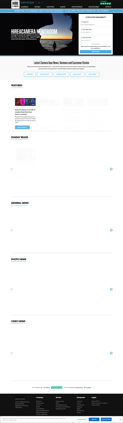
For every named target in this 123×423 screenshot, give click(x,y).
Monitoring (80, 410)
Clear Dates (96, 44)
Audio (79, 408)
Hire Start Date (86, 29)
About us (39, 401)
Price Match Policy (61, 405)
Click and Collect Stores (63, 407)
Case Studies (40, 408)
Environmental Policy (42, 410)
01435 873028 (27, 3)
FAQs (57, 403)
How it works (60, 401)
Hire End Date (86, 37)
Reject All (94, 419)
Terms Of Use (96, 401)
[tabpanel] (61, 34)
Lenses (79, 403)
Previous (11, 169)
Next (111, 169)
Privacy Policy (96, 405)
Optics (79, 412)
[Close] (120, 419)
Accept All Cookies (106, 419)
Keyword (84, 22)
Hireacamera (20, 397)
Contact (38, 405)
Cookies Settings (82, 419)
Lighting (79, 407)
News (38, 407)
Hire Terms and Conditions (100, 403)
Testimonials (40, 403)
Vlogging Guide (61, 408)
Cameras (79, 401)
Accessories (80, 405)
